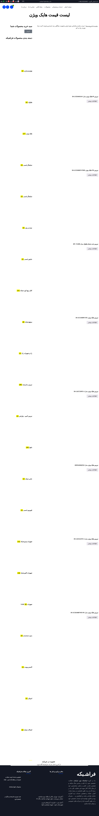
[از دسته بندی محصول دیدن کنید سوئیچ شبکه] (19, 308)
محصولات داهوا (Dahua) (15, 787)
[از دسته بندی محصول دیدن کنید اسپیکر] (19, 684)
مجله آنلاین (39, 7)
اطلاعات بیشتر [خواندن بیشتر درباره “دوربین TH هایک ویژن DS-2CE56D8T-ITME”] (92, 175)
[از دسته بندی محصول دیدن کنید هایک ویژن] (19, 119)
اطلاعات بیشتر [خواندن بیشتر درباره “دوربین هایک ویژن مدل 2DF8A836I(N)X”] (92, 470)
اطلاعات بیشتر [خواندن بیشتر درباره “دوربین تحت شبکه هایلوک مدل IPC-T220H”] (92, 248)
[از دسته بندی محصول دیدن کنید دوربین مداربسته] (19, 370)
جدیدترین (49, 26)
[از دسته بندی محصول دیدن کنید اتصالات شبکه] (19, 716)
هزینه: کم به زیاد (42, 26)
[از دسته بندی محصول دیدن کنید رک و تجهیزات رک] (19, 339)
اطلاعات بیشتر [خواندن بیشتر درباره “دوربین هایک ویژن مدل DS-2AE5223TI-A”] (92, 543)
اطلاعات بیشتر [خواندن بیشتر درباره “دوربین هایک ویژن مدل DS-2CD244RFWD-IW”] (92, 617)
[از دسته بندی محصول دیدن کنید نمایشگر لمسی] (19, 151)
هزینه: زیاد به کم (80, 28)
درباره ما (24, 7)
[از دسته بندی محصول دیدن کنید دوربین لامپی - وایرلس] (19, 402)
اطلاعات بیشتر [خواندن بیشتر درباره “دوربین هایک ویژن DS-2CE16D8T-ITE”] (92, 322)
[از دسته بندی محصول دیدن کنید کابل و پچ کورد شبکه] (19, 276)
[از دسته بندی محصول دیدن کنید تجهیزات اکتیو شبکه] (19, 559)
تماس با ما (31, 7)
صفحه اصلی (68, 7)
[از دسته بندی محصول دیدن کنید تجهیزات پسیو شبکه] (19, 527)
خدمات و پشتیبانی (57, 7)
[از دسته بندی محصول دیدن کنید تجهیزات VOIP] (19, 590)
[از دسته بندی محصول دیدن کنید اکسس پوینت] (19, 653)
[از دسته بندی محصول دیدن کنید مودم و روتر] (19, 214)
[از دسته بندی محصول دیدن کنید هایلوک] (19, 88)
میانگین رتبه (56, 26)
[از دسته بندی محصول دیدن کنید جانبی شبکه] (19, 465)
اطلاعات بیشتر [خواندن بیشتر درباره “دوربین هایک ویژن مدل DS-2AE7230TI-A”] (92, 396)
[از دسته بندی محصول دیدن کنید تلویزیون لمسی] (19, 496)
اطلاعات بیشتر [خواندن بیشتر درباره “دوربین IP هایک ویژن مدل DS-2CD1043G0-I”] (92, 101)
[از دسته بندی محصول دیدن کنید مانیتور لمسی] (19, 245)
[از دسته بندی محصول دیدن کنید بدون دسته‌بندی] (19, 621)
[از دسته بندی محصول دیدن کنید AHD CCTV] (19, 747)
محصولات (47, 7)
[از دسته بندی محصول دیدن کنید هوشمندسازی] (19, 57)
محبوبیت (62, 26)
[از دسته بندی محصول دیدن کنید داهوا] (19, 433)
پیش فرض (68, 26)
